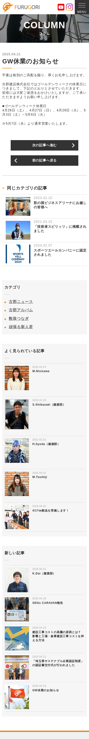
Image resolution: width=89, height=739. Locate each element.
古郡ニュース (21, 302)
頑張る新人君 (21, 327)
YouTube (61, 7)
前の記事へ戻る (44, 160)
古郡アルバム (21, 310)
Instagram (69, 7)
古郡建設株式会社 (21, 7)
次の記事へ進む (44, 145)
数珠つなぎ (19, 319)
